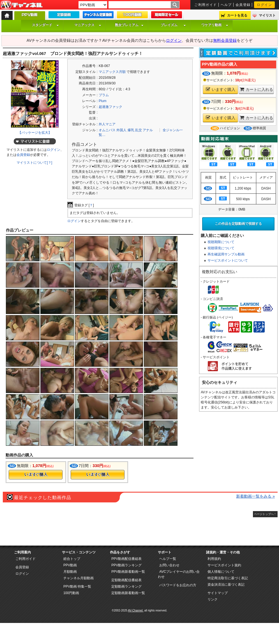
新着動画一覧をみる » (255, 496)
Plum (102, 101)
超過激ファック (110, 107)
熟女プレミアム (129, 25)
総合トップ (71, 559)
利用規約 (214, 559)
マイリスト (267, 15)
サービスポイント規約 (224, 565)
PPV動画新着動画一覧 (128, 572)
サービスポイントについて (227, 260)
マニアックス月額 (112, 72)
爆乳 (131, 130)
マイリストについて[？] (34, 163)
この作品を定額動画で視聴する (238, 224)
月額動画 (70, 572)
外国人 (121, 130)
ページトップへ (264, 514)
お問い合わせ (169, 565)
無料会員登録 (225, 40)
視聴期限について (220, 242)
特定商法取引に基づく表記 (227, 578)
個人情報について (220, 572)
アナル (148, 130)
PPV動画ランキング (126, 565)
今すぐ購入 (36, 474)
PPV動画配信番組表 (126, 559)
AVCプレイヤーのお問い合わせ (179, 574)
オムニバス (107, 130)
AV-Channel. (135, 610)
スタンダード (45, 25)
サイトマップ (217, 593)
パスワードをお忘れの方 (177, 585)
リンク (212, 599)
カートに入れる (256, 89)
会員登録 (243, 5)
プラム (104, 95)
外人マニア (107, 124)
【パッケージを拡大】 (35, 133)
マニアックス (87, 25)
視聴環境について (220, 248)
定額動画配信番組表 (126, 580)
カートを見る (237, 15)
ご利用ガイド (205, 5)
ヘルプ (226, 5)
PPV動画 (70, 565)
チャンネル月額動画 (78, 578)
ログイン (264, 5)
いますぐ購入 (220, 89)
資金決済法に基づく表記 (226, 585)
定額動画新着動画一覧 (128, 593)
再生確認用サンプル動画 (226, 254)
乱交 (138, 130)
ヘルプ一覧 (167, 559)
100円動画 (71, 593)
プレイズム (173, 25)
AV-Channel (22, 5)
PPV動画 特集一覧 (77, 586)
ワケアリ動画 (214, 25)
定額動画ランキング (126, 586)
